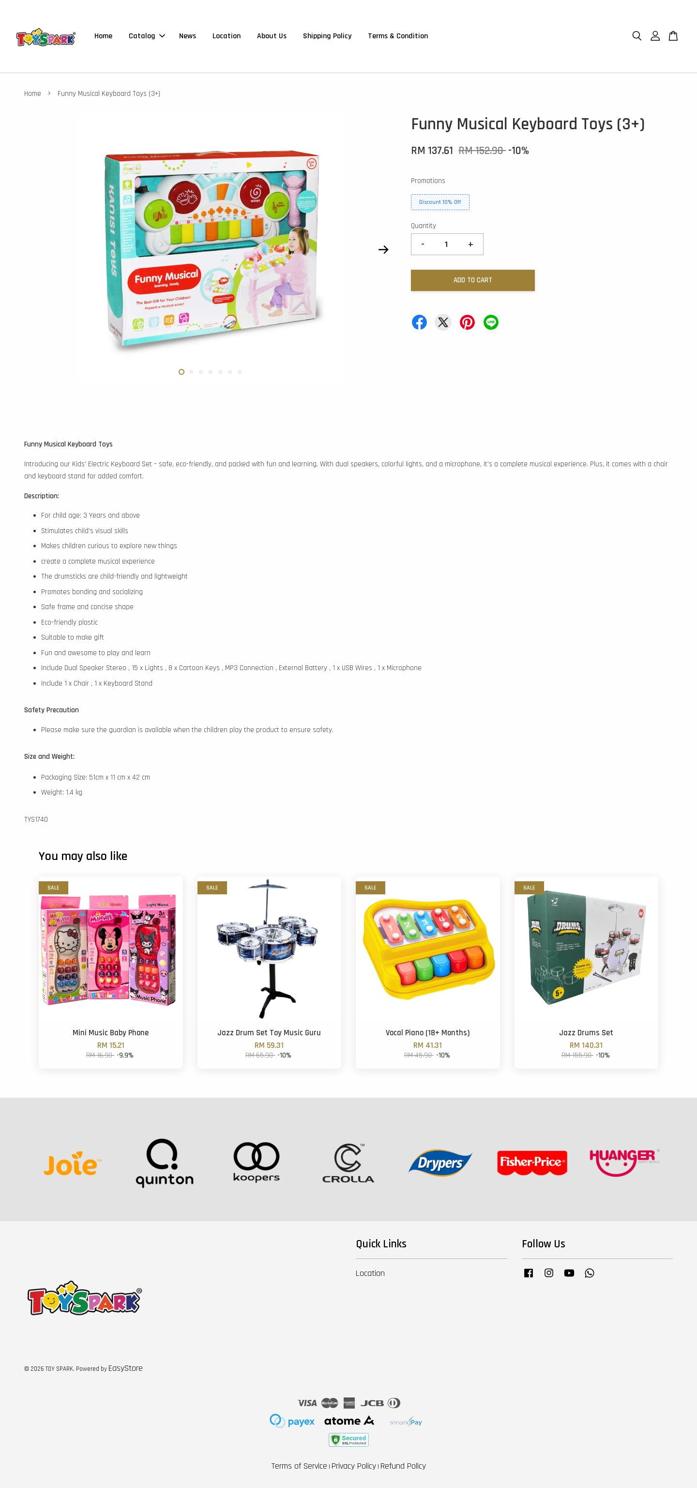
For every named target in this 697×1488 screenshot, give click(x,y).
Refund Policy (403, 1466)
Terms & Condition (398, 36)
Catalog (147, 36)
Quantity (423, 225)
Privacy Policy (354, 1466)
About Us (272, 36)
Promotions (428, 180)
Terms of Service (299, 1466)
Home (103, 36)
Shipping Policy (327, 36)
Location (226, 36)
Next (383, 250)
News (187, 36)
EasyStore (125, 1368)
